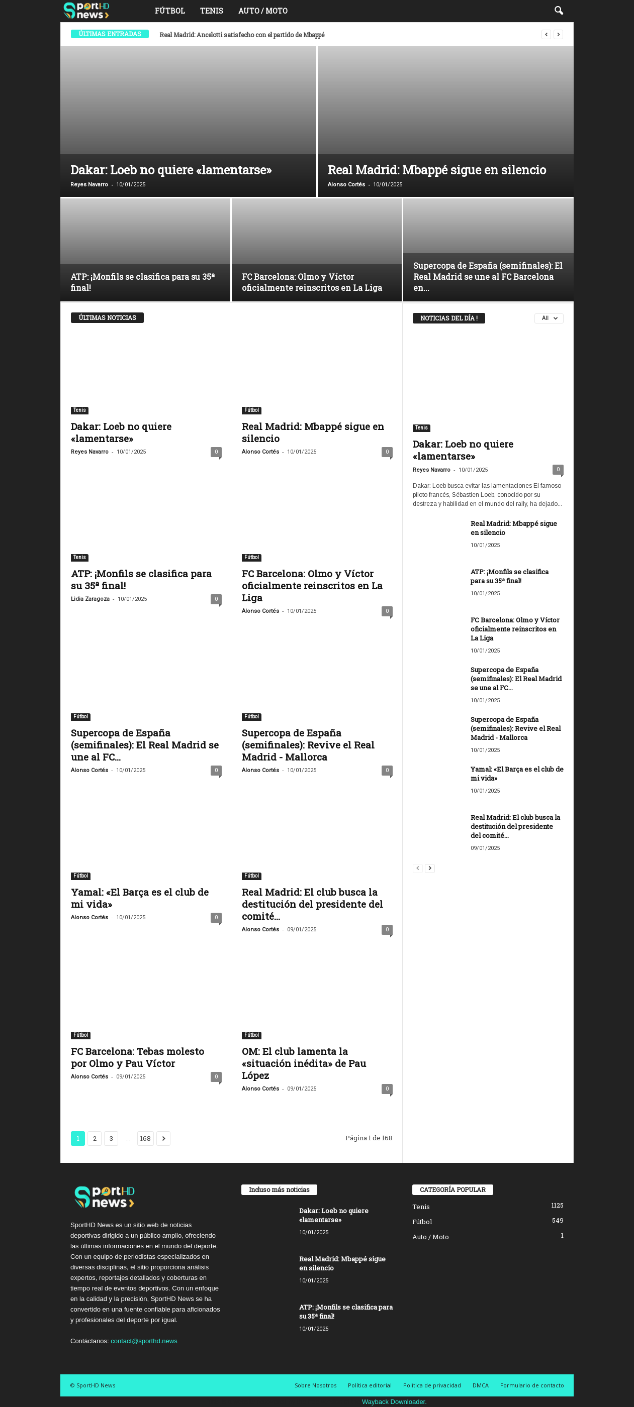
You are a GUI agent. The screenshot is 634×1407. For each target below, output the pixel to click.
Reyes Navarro (89, 184)
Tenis (211, 11)
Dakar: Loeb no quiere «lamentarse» (170, 170)
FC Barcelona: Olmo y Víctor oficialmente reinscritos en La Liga (312, 282)
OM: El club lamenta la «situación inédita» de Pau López (304, 1063)
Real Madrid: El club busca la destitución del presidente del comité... (312, 904)
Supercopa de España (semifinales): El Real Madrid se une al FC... (145, 744)
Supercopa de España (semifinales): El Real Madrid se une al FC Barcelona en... (488, 276)
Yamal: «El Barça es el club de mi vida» (140, 898)
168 (145, 1138)
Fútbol (170, 11)
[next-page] (430, 867)
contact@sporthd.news (144, 1341)
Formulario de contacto (532, 1385)
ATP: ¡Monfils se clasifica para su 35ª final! (141, 579)
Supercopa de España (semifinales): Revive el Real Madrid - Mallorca (308, 744)
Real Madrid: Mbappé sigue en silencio (437, 170)
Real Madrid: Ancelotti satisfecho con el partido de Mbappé (241, 35)
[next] (558, 34)
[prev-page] (418, 867)
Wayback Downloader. (394, 1401)
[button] (559, 11)
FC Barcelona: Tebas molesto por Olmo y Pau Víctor (137, 1057)
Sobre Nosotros (315, 1385)
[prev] (546, 34)
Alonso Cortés (346, 184)
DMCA (481, 1385)
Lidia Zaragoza (90, 599)
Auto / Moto (263, 11)
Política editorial (370, 1385)
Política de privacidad (432, 1385)
